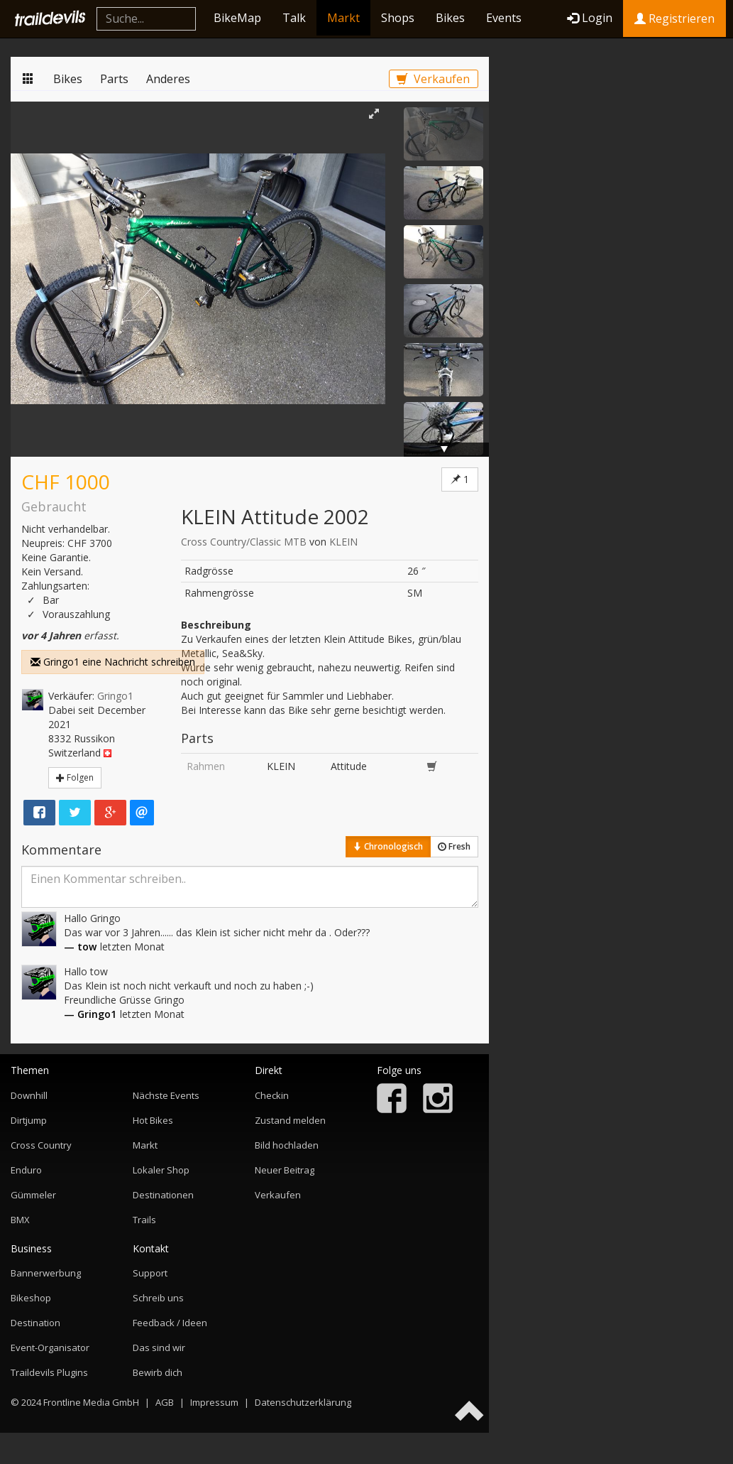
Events (504, 18)
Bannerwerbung (46, 1273)
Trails (144, 1219)
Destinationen (163, 1194)
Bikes (450, 18)
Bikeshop (31, 1297)
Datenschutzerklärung (303, 1402)
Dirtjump (29, 1120)
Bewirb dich (157, 1372)
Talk (294, 18)
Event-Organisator (50, 1347)
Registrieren (674, 18)
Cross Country (41, 1145)
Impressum (214, 1402)
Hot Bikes (153, 1120)
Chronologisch (388, 846)
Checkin (272, 1095)
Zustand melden (290, 1120)
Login (589, 18)
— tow (80, 946)
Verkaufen (433, 79)
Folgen (75, 777)
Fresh (454, 846)
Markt (343, 18)
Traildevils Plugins (49, 1372)
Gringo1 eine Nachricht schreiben (113, 661)
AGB (164, 1402)
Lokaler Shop (161, 1170)
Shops (397, 18)
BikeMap (237, 18)
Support (150, 1273)
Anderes (168, 79)
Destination (35, 1322)
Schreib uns (158, 1297)
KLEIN (343, 541)
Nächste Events (166, 1095)
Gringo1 (115, 696)
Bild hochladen (287, 1145)
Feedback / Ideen (170, 1322)
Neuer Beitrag (284, 1170)
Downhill (29, 1095)
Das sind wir (159, 1347)
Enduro (26, 1170)
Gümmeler (33, 1194)
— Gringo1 (90, 1014)
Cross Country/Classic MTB (244, 541)
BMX (20, 1219)
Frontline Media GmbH (91, 1402)
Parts (114, 79)
